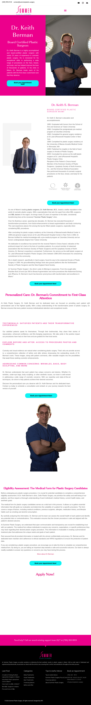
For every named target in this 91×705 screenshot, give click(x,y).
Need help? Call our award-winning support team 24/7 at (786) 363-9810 (45, 640)
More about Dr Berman (45, 554)
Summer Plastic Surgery (43, 217)
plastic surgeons (33, 210)
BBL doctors (15, 214)
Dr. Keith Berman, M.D (48, 210)
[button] (65, 10)
